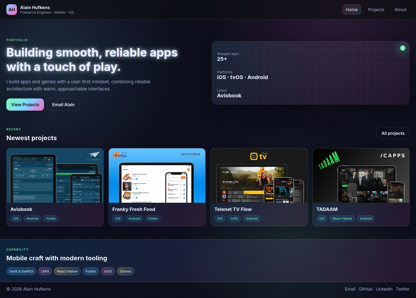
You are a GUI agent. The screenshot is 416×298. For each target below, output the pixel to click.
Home (352, 9)
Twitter (403, 289)
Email (350, 289)
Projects (376, 9)
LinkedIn (384, 289)
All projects (393, 133)
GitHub (365, 289)
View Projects (25, 104)
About (400, 9)
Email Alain (63, 104)
